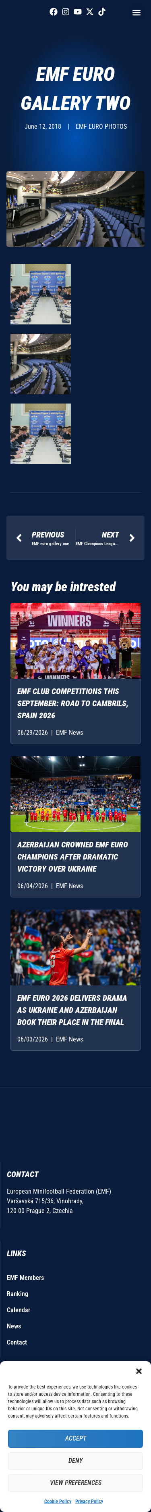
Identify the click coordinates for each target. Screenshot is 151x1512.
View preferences (75, 1483)
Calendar (18, 1310)
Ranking (17, 1294)
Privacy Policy (89, 1501)
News (14, 1326)
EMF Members (25, 1278)
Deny (75, 1461)
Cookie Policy (57, 1501)
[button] (139, 1371)
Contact (17, 1342)
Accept (75, 1439)
